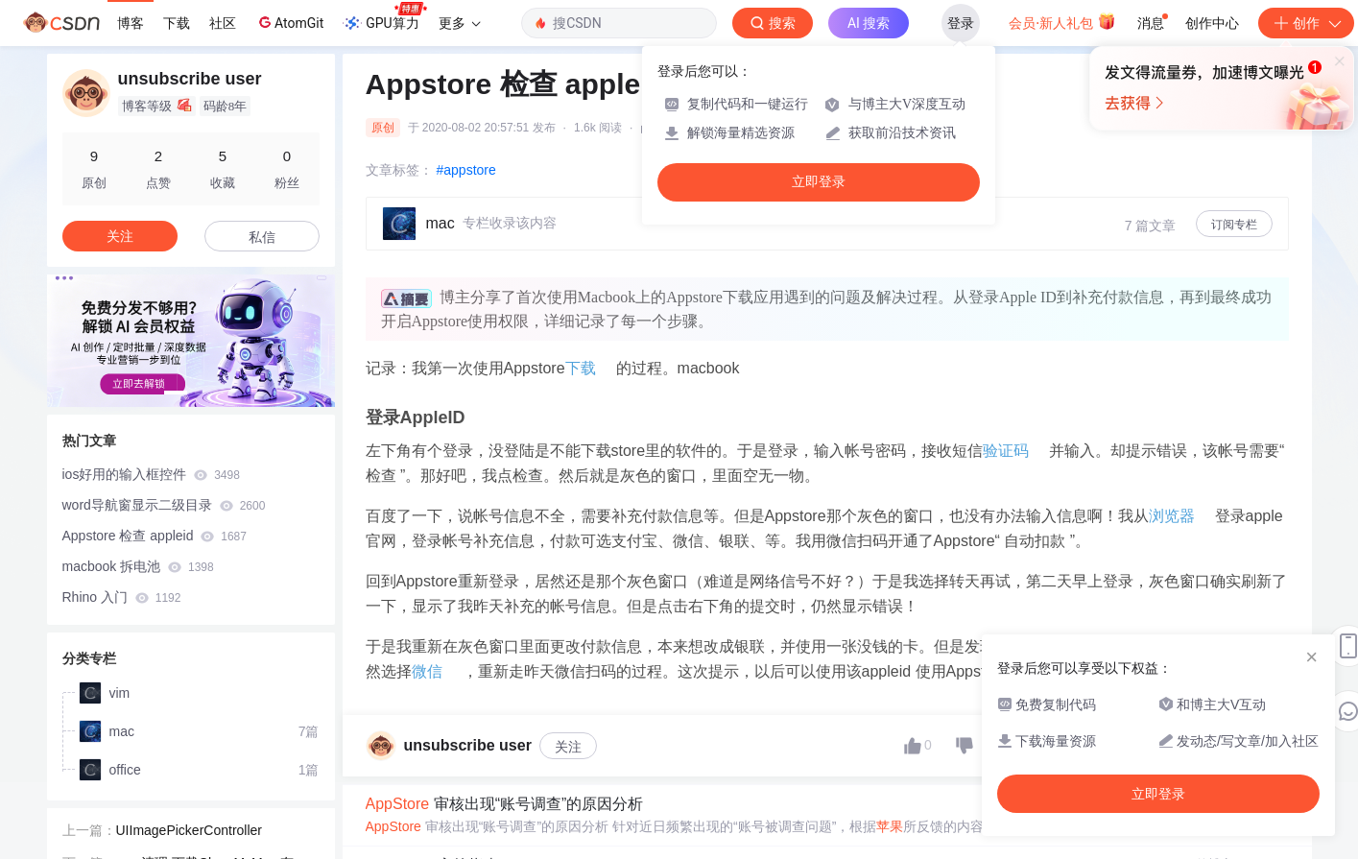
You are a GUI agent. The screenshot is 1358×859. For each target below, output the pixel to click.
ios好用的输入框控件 (151, 474)
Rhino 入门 (121, 597)
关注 (568, 746)
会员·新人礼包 (1062, 21)
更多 (460, 23)
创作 (1306, 23)
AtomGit (289, 22)
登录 (960, 23)
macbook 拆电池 (138, 566)
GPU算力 (384, 17)
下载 (176, 23)
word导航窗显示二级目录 (164, 505)
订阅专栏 (1234, 224)
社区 (222, 23)
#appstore (466, 170)
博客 (130, 23)
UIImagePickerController (189, 826)
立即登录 (819, 182)
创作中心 (1212, 23)
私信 (262, 237)
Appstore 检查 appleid (154, 535)
